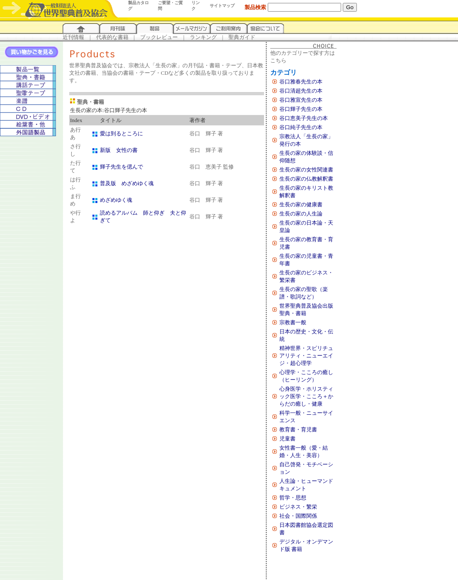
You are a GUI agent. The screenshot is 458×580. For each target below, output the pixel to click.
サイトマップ (222, 5)
